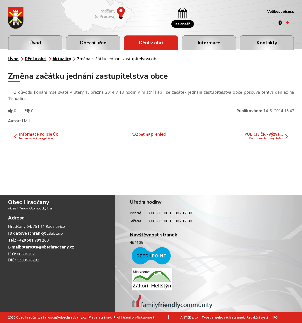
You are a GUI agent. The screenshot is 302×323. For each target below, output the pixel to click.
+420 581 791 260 (33, 240)
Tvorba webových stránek (223, 317)
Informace (209, 42)
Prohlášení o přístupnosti (134, 317)
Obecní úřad (93, 42)
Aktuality (61, 58)
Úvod (35, 42)
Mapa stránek (100, 317)
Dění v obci (151, 42)
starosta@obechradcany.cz (48, 247)
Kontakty (266, 42)
